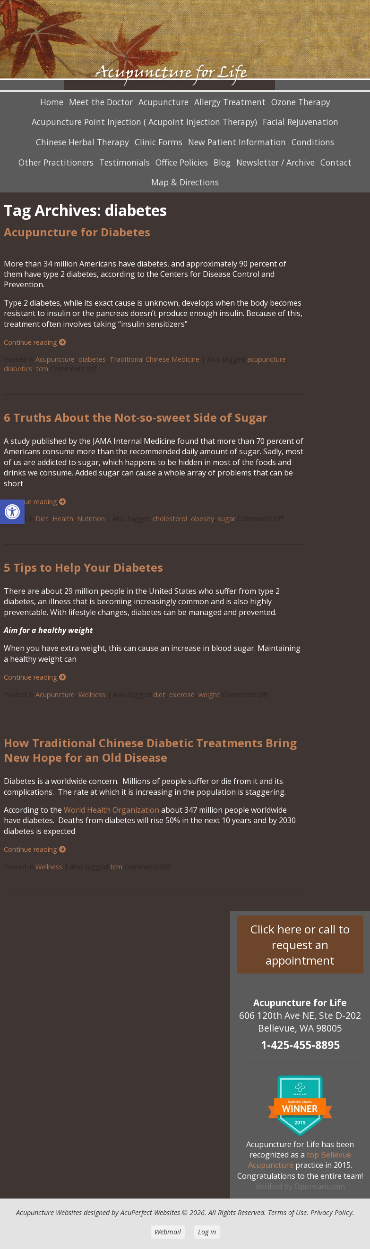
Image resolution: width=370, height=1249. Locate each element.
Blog (222, 162)
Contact (336, 162)
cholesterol (170, 518)
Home (51, 102)
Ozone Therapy (300, 102)
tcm (42, 368)
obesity (202, 518)
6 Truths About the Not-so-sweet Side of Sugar (135, 417)
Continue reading (35, 342)
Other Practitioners (56, 162)
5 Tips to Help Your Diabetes (83, 567)
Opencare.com (319, 1186)
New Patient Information (237, 142)
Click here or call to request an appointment (300, 944)
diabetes (92, 359)
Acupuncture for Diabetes (77, 232)
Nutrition (91, 518)
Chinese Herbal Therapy (82, 142)
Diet (42, 518)
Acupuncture (163, 102)
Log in (207, 1231)
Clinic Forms (158, 142)
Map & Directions (185, 182)
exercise (182, 694)
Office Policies (181, 162)
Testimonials (124, 162)
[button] (12, 512)
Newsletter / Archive (275, 162)
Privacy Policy (331, 1212)
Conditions (313, 142)
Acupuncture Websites (49, 1212)
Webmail (168, 1231)
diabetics (18, 368)
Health (62, 518)
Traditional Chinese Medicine (154, 359)
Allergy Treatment (230, 102)
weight (209, 694)
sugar (226, 518)
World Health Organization (110, 810)
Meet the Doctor (101, 102)
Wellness (91, 694)
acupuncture (266, 359)
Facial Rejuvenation (300, 121)
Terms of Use (287, 1212)
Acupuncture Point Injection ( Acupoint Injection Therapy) (144, 121)
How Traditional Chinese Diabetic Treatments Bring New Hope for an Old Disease (150, 750)
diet (159, 694)
